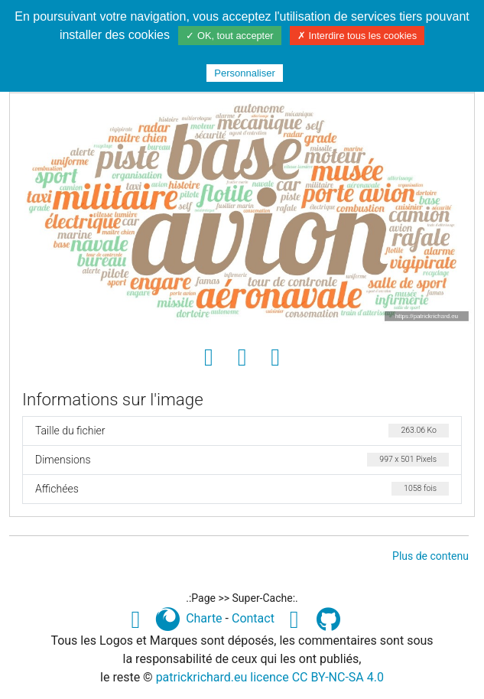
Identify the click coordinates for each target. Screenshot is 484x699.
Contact (253, 618)
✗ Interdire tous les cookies (357, 35)
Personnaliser (244, 73)
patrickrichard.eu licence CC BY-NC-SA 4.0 (270, 677)
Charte (204, 618)
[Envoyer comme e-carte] (275, 358)
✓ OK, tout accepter (229, 35)
